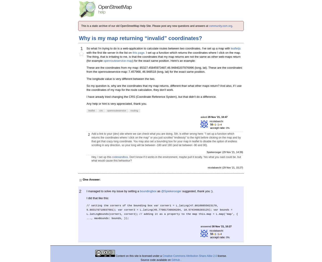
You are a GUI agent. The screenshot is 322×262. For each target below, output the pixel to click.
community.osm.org (220, 26)
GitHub (176, 260)
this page (138, 52)
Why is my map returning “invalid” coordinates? (140, 38)
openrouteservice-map (118, 60)
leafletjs (236, 48)
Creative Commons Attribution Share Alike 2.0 (190, 256)
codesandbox (120, 157)
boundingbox (148, 191)
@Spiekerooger (171, 191)
